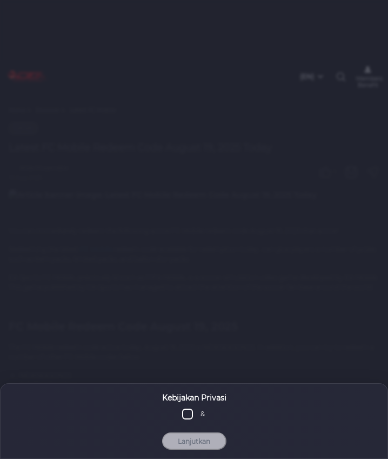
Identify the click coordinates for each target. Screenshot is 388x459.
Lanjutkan (194, 441)
